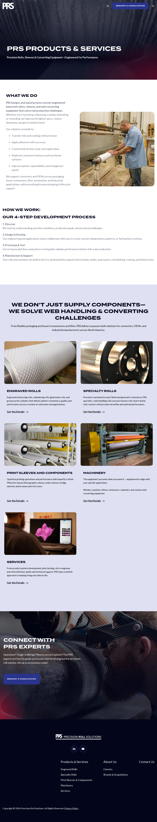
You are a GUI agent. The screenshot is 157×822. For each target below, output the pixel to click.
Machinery (67, 785)
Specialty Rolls (69, 774)
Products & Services (74, 762)
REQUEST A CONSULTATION (130, 6)
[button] (107, 6)
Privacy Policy (71, 808)
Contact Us (146, 762)
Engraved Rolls (69, 769)
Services (65, 790)
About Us (110, 762)
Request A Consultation (21, 679)
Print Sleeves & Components (76, 780)
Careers (107, 769)
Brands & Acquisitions (115, 774)
